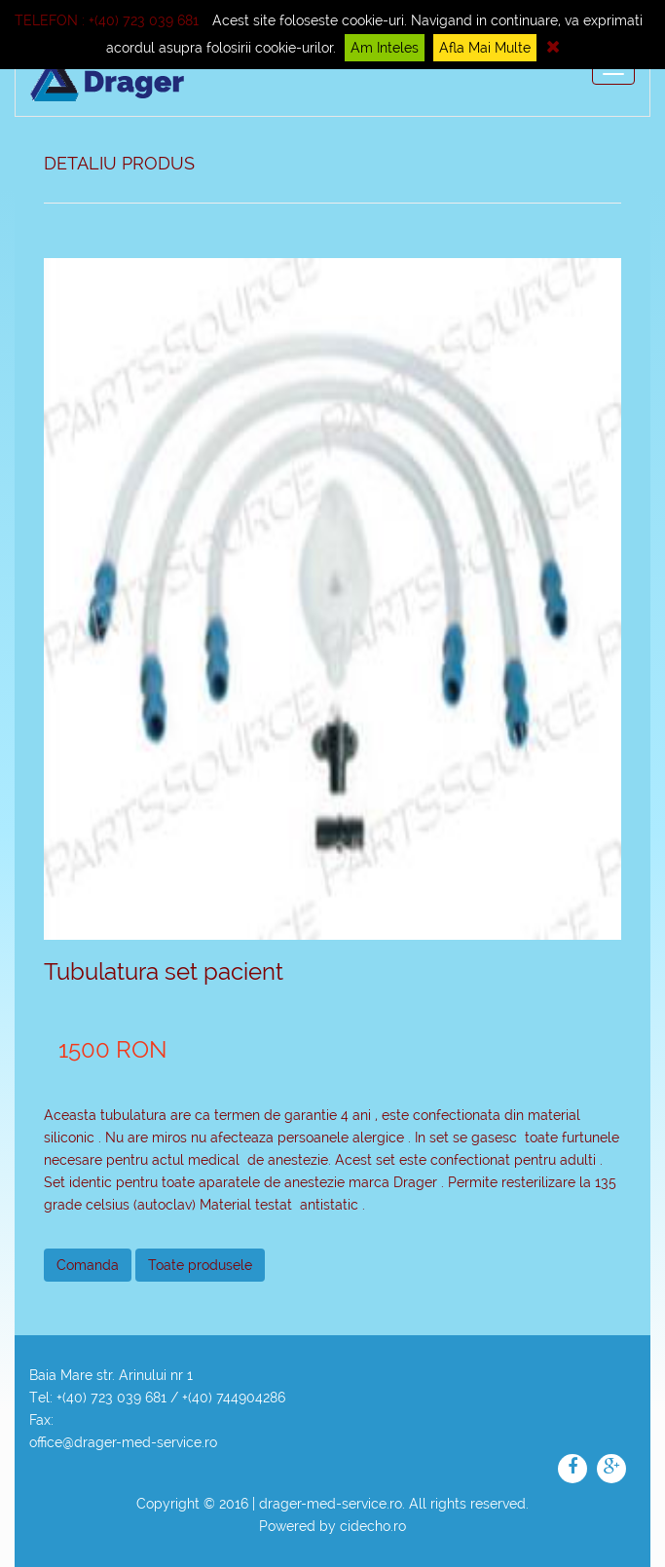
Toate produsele (200, 1265)
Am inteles (385, 48)
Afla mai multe (485, 48)
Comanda (87, 1265)
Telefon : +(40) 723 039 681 (107, 20)
